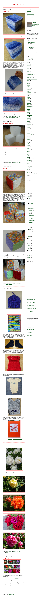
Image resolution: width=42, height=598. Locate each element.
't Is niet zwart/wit (31, 42)
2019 (29, 238)
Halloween (29, 103)
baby (7, 117)
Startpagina (29, 11)
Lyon (28, 130)
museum (28, 131)
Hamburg (28, 104)
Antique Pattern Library (31, 300)
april (30, 227)
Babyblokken (6, 168)
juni (30, 213)
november (31, 205)
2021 (29, 234)
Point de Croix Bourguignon (32, 308)
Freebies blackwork (30, 12)
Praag (28, 145)
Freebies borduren (30, 17)
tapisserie (28, 161)
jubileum (28, 110)
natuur (28, 137)
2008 (29, 257)
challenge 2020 (29, 82)
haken (13, 117)
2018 (29, 240)
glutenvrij (28, 97)
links (6, 583)
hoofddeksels (29, 106)
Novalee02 (29, 306)
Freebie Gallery (29, 332)
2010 (29, 253)
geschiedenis (29, 94)
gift (27, 95)
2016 (29, 243)
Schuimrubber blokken (8, 123)
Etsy (28, 86)
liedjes (28, 125)
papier (28, 142)
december (31, 203)
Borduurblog (21, 5)
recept (28, 148)
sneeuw (28, 154)
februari (30, 231)
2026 (29, 195)
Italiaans (28, 109)
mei (30, 225)
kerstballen (29, 118)
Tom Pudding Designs (31, 312)
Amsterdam (29, 59)
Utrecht (28, 172)
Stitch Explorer (29, 158)
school (28, 152)
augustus (31, 210)
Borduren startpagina (30, 329)
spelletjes (28, 155)
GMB (28, 98)
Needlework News (31, 39)
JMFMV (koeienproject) (31, 302)
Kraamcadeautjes (7, 290)
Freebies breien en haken (31, 15)
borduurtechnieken (30, 74)
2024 (29, 198)
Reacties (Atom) (11, 594)
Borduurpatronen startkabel (31, 330)
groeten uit (29, 100)
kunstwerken (29, 124)
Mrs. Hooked (21, 580)
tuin (7, 552)
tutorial (17, 117)
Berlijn (28, 68)
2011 (29, 252)
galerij (28, 91)
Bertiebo (29, 49)
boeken (28, 71)
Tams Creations (29, 309)
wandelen (28, 176)
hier (11, 159)
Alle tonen (37, 52)
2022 (29, 201)
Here (28, 321)
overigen (28, 140)
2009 (29, 255)
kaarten (28, 112)
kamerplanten (29, 115)
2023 (29, 200)
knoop (28, 121)
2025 (29, 196)
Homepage (14, 591)
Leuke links (6, 558)
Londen (28, 127)
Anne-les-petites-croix (31, 299)
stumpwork (29, 160)
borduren (8, 440)
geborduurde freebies (30, 92)
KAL (28, 113)
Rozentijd (5, 446)
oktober (30, 206)
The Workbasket (30, 311)
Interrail (28, 107)
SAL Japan (29, 149)
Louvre (28, 128)
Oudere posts (23, 591)
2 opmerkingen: (18, 162)
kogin (28, 122)
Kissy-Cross (29, 303)
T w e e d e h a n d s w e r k (33, 44)
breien (10, 117)
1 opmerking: (18, 116)
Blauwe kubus (6, 11)
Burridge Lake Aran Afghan (32, 79)
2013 (29, 248)
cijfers (28, 83)
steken (28, 157)
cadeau (28, 80)
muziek (28, 133)
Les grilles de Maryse (30, 305)
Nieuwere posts (5, 591)
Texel (28, 164)
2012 (29, 250)
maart (30, 229)
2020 (29, 236)
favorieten (28, 88)
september (31, 208)
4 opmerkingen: (18, 283)
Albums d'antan (29, 297)
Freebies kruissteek (30, 14)
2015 (29, 245)
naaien (28, 136)
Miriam (34, 22)
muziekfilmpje (29, 134)
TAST (28, 163)
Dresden (28, 85)
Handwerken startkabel (31, 333)
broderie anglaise (30, 77)
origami (28, 139)
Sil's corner (16, 578)
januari (30, 232)
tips (10, 587)
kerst (28, 116)
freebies (28, 89)
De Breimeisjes (31, 47)
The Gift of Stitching (30, 336)
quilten (28, 146)
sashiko (28, 151)
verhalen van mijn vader (31, 173)
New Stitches (29, 335)
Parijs (28, 143)
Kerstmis (28, 119)
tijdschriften (29, 166)
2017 (29, 241)
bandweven (29, 65)
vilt (27, 175)
